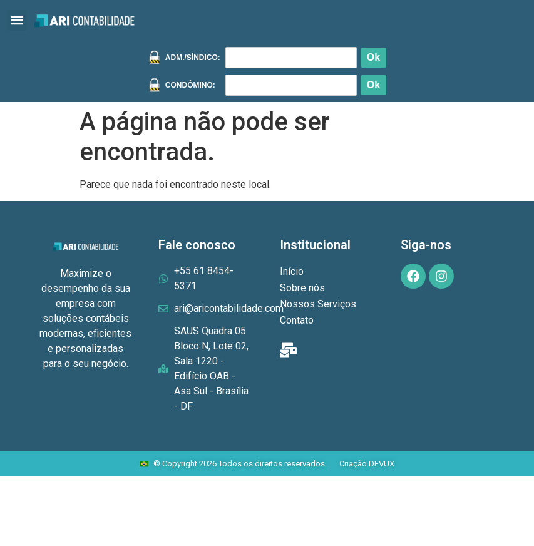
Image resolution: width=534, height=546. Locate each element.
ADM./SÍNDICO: (192, 57)
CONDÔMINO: (190, 85)
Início (292, 271)
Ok (373, 57)
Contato (297, 320)
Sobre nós (302, 288)
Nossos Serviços (318, 304)
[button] (16, 20)
